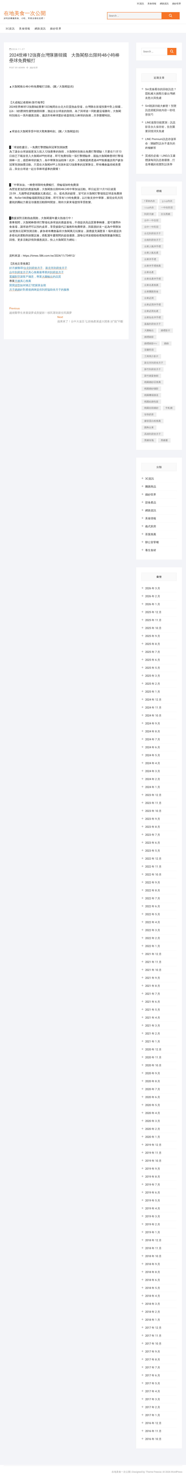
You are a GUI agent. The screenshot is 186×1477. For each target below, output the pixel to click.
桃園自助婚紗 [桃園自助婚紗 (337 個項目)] (151, 408)
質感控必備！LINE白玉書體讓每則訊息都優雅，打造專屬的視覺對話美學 (160, 160)
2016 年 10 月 (153, 1439)
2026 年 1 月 (152, 604)
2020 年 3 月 (152, 1121)
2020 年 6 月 (152, 1097)
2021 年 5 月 (152, 1009)
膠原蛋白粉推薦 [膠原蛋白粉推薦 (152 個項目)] (152, 421)
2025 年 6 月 (152, 660)
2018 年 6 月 (152, 1280)
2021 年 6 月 (152, 1001)
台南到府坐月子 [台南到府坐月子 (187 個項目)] (152, 240)
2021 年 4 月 (152, 1017)
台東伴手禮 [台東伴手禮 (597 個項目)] (150, 259)
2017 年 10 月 (153, 1343)
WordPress (176, 1471)
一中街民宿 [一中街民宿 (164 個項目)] (167, 207)
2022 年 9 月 (152, 882)
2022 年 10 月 (153, 874)
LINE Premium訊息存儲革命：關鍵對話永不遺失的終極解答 (160, 143)
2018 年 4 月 (152, 1296)
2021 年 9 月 (152, 978)
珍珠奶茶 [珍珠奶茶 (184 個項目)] (149, 414)
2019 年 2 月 (152, 1224)
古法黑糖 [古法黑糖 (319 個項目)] (165, 214)
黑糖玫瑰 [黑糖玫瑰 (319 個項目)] (149, 440)
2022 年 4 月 (152, 922)
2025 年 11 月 (153, 620)
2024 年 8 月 (152, 731)
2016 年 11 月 (153, 1431)
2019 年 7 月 (152, 1184)
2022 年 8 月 (152, 890)
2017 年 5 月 (152, 1383)
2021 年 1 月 (152, 1041)
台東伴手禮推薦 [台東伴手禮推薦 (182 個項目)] (152, 265)
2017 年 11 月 (153, 1335)
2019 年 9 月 (152, 1168)
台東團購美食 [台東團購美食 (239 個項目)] (151, 291)
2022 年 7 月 (152, 898)
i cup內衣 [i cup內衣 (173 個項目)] (149, 207)
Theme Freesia (153, 1471)
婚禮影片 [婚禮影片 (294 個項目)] (165, 330)
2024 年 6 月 (152, 747)
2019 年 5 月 (152, 1200)
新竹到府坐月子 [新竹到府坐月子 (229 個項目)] (152, 369)
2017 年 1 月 (152, 1415)
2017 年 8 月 (152, 1359)
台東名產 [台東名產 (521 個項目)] (149, 272)
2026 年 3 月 (152, 588)
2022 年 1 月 (152, 946)
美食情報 (152, 3)
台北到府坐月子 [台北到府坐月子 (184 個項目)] (152, 233)
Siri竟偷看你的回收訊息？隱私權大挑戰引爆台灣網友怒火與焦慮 (160, 94)
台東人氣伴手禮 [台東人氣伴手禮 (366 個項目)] (152, 246)
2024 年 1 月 (152, 787)
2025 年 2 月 (152, 683)
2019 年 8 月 (152, 1176)
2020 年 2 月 (152, 1129)
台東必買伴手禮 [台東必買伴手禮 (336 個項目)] (152, 304)
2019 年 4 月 (152, 1208)
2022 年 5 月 (152, 914)
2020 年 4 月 (152, 1113)
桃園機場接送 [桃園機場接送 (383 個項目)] (151, 395)
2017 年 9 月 (152, 1351)
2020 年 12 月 (153, 1049)
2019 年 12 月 (153, 1145)
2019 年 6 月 (152, 1192)
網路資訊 (164, 3)
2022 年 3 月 (152, 930)
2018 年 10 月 (153, 1256)
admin (21, 67)
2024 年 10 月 (153, 715)
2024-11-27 (17, 49)
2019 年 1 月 (152, 1232)
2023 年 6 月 (152, 842)
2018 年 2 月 (152, 1311)
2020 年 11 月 (153, 1057)
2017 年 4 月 (152, 1391)
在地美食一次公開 (25, 13)
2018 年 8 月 (152, 1272)
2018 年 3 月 (152, 1304)
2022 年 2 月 (152, 938)
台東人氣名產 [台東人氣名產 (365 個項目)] (151, 252)
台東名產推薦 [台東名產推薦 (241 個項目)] (151, 285)
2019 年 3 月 (152, 1216)
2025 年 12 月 (153, 612)
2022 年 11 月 (153, 866)
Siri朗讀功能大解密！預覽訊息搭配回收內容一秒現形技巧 (160, 110)
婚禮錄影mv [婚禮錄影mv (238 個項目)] (150, 343)
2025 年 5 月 (152, 667)
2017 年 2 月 (152, 1407)
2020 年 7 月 (152, 1089)
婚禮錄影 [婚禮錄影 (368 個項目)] (149, 337)
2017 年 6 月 (152, 1375)
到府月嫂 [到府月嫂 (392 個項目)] (149, 214)
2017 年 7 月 (152, 1367)
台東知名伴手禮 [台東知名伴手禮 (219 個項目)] (152, 317)
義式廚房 (150, 526)
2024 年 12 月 (153, 699)
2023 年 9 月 (152, 819)
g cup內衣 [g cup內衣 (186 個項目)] (167, 201)
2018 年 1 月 (152, 1319)
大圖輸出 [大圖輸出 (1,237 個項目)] (149, 330)
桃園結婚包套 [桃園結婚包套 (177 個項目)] (151, 401)
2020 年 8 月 (152, 1081)
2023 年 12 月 (153, 795)
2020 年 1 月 (152, 1137)
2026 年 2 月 (152, 596)
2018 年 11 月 (153, 1248)
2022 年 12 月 (153, 858)
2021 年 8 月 (152, 985)
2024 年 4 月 (152, 763)
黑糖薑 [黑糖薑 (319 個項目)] (164, 440)
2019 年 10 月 (153, 1160)
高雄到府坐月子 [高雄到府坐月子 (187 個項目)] (152, 434)
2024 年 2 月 (152, 779)
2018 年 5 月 (152, 1288)
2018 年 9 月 (152, 1264)
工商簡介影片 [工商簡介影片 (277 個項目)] (151, 356)
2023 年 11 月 (153, 803)
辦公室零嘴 (152, 542)
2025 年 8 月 (152, 644)
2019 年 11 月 (153, 1152)
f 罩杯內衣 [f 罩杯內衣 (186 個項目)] (149, 201)
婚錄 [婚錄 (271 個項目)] (166, 343)
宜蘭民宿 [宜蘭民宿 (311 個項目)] (149, 349)
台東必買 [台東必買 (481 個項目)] (149, 298)
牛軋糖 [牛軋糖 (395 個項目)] (169, 408)
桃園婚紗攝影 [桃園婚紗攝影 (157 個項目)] (151, 388)
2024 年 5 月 (152, 755)
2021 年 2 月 (152, 1033)
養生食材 (150, 550)
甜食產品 (150, 502)
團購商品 (150, 486)
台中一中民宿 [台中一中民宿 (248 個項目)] (151, 227)
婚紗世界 (176, 3)
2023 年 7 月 (152, 834)
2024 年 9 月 (152, 723)
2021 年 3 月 (152, 1025)
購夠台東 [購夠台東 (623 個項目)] (149, 427)
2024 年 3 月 (152, 771)
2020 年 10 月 (153, 1065)
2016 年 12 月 (153, 1423)
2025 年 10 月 (153, 628)
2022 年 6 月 (152, 906)
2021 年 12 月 (153, 954)
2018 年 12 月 (153, 1240)
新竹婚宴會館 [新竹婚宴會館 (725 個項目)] (151, 375)
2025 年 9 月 (152, 636)
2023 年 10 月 (153, 811)
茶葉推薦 (150, 534)
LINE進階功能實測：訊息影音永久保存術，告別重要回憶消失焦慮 (160, 127)
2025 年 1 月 (152, 691)
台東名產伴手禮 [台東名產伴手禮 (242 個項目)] (152, 278)
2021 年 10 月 (153, 970)
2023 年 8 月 (152, 826)
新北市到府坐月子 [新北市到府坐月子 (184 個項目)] (153, 362)
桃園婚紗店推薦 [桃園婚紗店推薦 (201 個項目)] (152, 382)
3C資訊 (140, 3)
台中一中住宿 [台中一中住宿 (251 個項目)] (151, 220)
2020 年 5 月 (152, 1105)
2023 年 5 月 (152, 850)
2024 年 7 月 (152, 739)
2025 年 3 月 (152, 675)
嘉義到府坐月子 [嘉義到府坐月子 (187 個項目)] (152, 324)
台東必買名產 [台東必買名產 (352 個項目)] (151, 311)
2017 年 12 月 (153, 1327)
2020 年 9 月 (152, 1073)
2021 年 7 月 (152, 993)
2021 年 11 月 (153, 962)
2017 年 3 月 (152, 1399)
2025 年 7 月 (152, 652)
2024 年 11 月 (153, 707)
